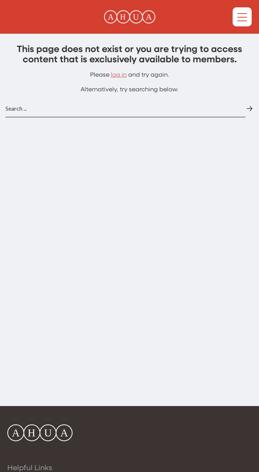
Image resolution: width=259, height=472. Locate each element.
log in (119, 75)
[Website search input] (125, 108)
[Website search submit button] (249, 108)
